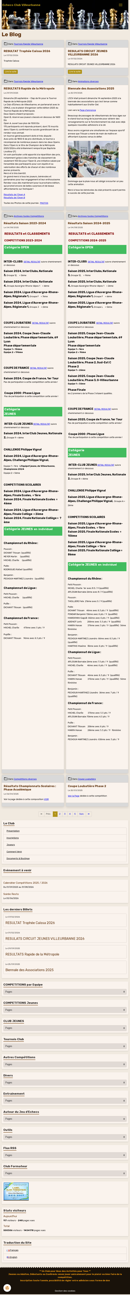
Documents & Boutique (18, 858)
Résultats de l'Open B (14, 197)
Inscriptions (13, 838)
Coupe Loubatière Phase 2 (87, 786)
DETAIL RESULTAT (32, 262)
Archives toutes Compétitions (29, 216)
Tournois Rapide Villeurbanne (28, 44)
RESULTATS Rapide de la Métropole (29, 88)
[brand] (21, 5)
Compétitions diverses (25, 779)
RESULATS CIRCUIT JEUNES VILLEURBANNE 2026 (87, 52)
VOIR (46, 799)
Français (12, 1250)
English (12, 1257)
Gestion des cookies (65, 1291)
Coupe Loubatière (87, 779)
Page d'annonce (88, 110)
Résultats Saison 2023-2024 (25, 223)
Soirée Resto (11, 894)
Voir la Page (73, 796)
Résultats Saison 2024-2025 (89, 223)
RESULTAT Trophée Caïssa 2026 (27, 51)
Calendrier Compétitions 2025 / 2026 (25, 882)
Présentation (13, 831)
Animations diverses (88, 81)
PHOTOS (44, 203)
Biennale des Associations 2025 (91, 88)
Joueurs (11, 845)
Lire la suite (10, 71)
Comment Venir (14, 852)
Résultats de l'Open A (14, 194)
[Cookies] (7, 1288)
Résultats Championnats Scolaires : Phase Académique (30, 787)
